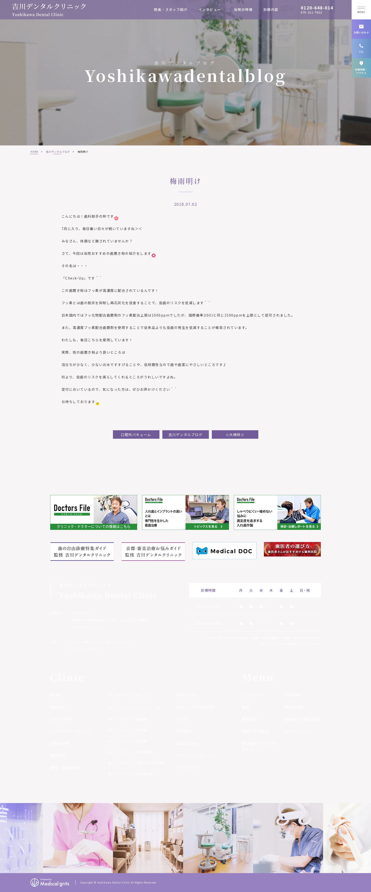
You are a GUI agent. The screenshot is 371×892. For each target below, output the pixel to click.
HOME (35, 151)
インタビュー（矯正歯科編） (134, 773)
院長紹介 (57, 706)
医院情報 (57, 755)
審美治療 (249, 719)
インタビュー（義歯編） (131, 719)
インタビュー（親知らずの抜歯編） (139, 762)
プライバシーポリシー (195, 755)
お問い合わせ (187, 743)
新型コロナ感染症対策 (195, 706)
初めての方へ (187, 694)
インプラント (253, 694)
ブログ (182, 719)
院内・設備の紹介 (65, 767)
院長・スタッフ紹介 (171, 9)
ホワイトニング (297, 731)
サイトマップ (187, 767)
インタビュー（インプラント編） (138, 708)
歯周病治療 (294, 706)
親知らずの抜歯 (255, 731)
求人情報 (183, 731)
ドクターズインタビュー (71, 731)
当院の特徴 (243, 9)
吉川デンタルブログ (58, 151)
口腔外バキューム (136, 434)
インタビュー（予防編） (131, 741)
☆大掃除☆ (235, 434)
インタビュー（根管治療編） (134, 751)
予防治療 (292, 694)
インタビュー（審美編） (131, 730)
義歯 (246, 706)
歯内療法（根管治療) (302, 719)
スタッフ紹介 (61, 719)
